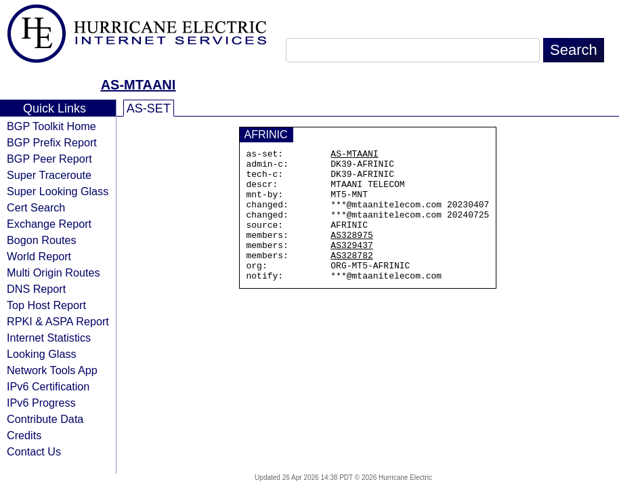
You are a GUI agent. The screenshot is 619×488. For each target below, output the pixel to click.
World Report (39, 256)
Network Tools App (52, 370)
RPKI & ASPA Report (58, 321)
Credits (24, 435)
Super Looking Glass (57, 191)
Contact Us (34, 451)
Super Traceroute (49, 175)
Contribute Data (45, 419)
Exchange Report (49, 224)
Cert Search (36, 207)
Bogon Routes (42, 240)
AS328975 (351, 253)
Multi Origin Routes (53, 272)
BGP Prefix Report (52, 142)
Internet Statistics (49, 337)
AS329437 (351, 265)
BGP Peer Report (49, 158)
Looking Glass (42, 354)
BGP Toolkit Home (51, 126)
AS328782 (351, 277)
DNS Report (36, 289)
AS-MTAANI (138, 84)
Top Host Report (46, 305)
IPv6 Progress (41, 402)
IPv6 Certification (48, 386)
